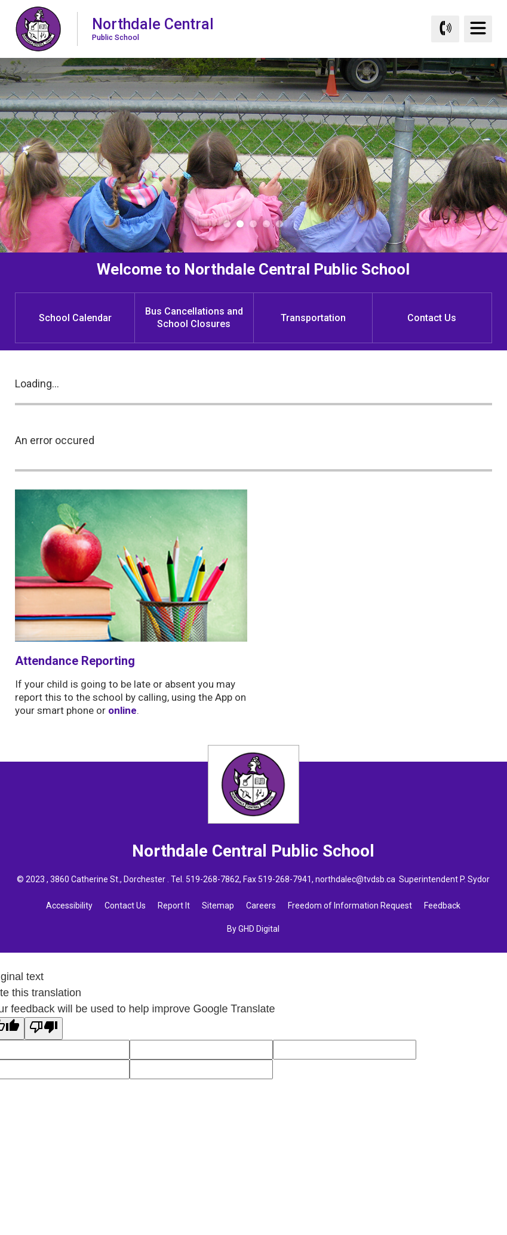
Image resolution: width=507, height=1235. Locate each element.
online (122, 710)
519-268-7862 (212, 879)
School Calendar (75, 318)
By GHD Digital (253, 929)
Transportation (313, 318)
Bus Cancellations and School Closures (194, 318)
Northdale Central (153, 28)
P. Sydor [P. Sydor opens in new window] (475, 879)
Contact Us (431, 318)
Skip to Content (0, 0)
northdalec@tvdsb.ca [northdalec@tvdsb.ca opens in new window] (355, 879)
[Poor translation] (43, 1028)
